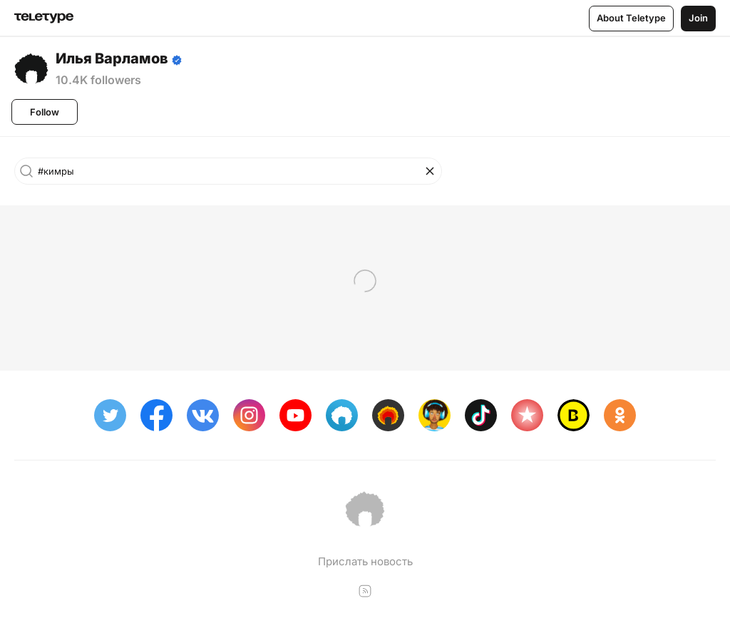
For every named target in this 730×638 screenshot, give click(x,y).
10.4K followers (98, 80)
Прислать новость (365, 561)
